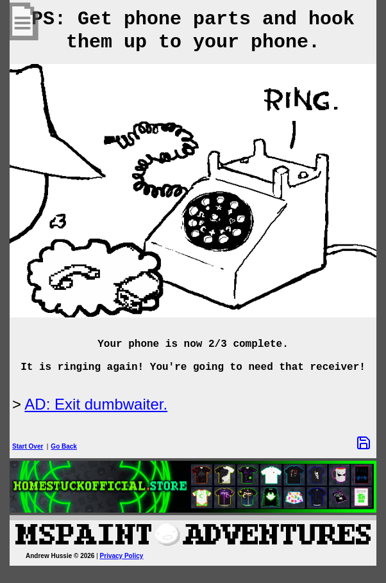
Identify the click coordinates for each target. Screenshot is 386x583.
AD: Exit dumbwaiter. (95, 404)
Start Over (27, 446)
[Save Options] (363, 443)
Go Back (64, 446)
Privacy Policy (122, 555)
